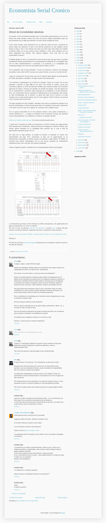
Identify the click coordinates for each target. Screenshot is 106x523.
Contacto (49, 22)
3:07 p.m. (17, 439)
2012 (78, 50)
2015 (78, 41)
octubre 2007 (82, 70)
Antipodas (81, 134)
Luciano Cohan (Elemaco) (22, 412)
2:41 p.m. (17, 489)
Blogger (62, 513)
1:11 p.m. (17, 353)
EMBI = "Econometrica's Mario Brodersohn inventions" (87, 111)
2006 (78, 151)
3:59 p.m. (17, 461)
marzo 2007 (82, 142)
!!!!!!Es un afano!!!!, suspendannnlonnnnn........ (86, 130)
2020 (78, 31)
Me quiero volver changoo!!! (86, 97)
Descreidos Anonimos (84, 136)
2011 (78, 52)
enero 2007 (81, 148)
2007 (78, 63)
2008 (78, 60)
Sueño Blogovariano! (84, 94)
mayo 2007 (81, 84)
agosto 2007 (82, 76)
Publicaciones (31, 22)
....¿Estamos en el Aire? (85, 117)
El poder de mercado (84, 127)
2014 (78, 44)
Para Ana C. (81, 115)
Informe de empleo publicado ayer (20, 120)
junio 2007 (81, 81)
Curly (16, 261)
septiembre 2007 (83, 73)
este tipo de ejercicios (37, 228)
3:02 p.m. (17, 406)
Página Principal (40, 497)
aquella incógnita (30, 242)
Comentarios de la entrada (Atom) (28, 501)
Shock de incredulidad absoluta (87, 100)
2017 (78, 36)
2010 (78, 55)
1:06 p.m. (17, 323)
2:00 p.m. (17, 389)
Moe (15, 360)
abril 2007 (81, 140)
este (53, 228)
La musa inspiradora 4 (84, 124)
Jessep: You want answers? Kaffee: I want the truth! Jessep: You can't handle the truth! (38, 234)
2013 (78, 47)
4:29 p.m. (17, 476)
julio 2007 (81, 78)
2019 (78, 34)
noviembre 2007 (83, 68)
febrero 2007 (82, 145)
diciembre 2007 (83, 65)
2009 (78, 57)
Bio (8, 22)
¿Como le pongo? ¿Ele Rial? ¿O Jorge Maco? (86, 120)
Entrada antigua (62, 497)
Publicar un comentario (19, 493)
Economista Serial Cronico (39, 10)
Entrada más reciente (16, 497)
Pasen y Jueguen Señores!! (86, 102)
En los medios (18, 22)
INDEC (26, 251)
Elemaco (18, 251)
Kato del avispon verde (32, 430)
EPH (22, 251)
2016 (78, 39)
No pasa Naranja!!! (83, 108)
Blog (41, 22)
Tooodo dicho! (82, 105)
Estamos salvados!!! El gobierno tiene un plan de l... (87, 91)
